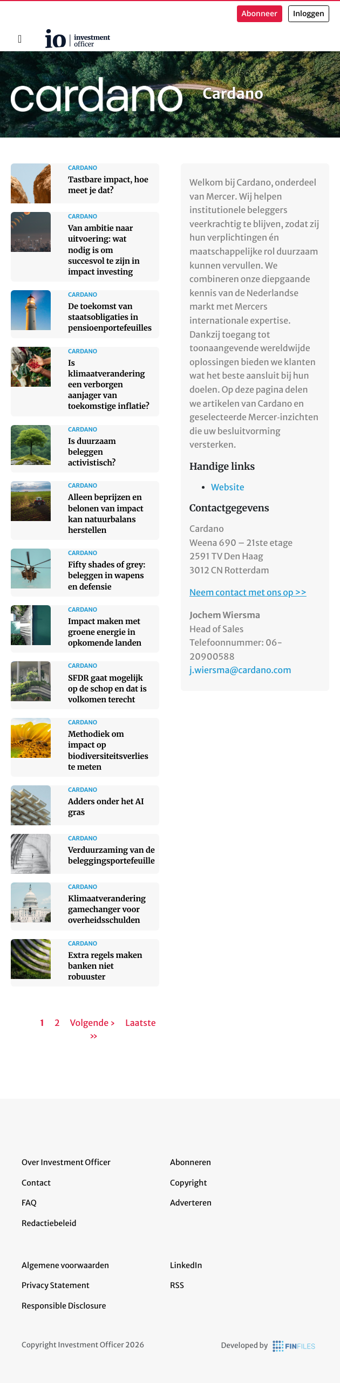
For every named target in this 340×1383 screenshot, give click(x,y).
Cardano (137, 94)
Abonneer (259, 14)
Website (227, 487)
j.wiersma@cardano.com (240, 670)
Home (41, 33)
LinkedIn (186, 1265)
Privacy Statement (56, 1285)
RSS (177, 1285)
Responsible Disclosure (64, 1306)
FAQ (29, 1203)
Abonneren (190, 1162)
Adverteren (191, 1203)
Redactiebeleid (49, 1223)
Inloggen (308, 14)
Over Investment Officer (66, 1162)
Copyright (188, 1183)
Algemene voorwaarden (65, 1265)
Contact (36, 1183)
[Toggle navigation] (20, 38)
